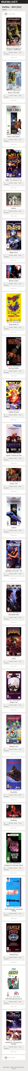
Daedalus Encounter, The (13, 571)
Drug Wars (13, 792)
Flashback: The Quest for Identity (13, 1043)
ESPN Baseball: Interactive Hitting (14, 909)
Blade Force (14, 252)
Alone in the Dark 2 (13, 136)
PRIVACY (14, 1068)
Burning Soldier (14, 368)
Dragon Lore (14, 702)
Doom (14, 658)
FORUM (12, 1067)
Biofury (13, 208)
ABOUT (8, 1067)
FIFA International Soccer (13, 999)
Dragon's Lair (13, 746)
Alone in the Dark (13, 93)
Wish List (10, 9)
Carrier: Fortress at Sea (14, 455)
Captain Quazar (14, 412)
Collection (4, 9)
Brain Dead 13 (14, 324)
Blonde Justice (14, 281)
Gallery (20, 9)
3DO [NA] (9, 46)
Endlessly (14, 820)
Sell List (16, 9)
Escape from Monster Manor (13, 865)
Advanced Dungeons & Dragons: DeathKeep (13, 48)
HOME (4, 1067)
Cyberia (13, 527)
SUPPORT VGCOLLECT (19, 1067)
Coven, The (14, 483)
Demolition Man (14, 614)
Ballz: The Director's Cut (14, 180)
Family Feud (14, 954)
